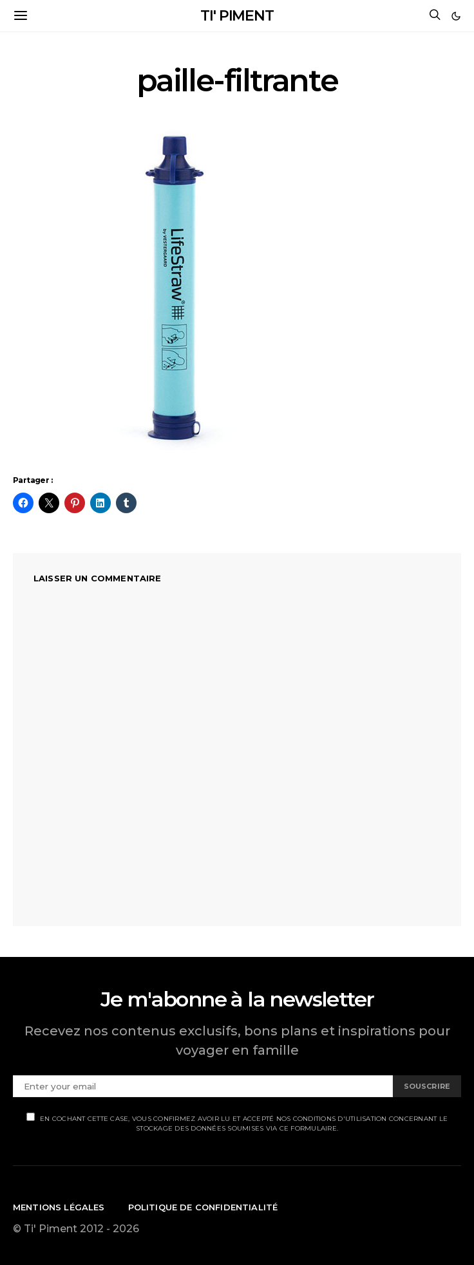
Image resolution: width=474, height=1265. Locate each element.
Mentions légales (59, 1207)
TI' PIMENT (237, 15)
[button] (456, 16)
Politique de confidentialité (203, 1207)
